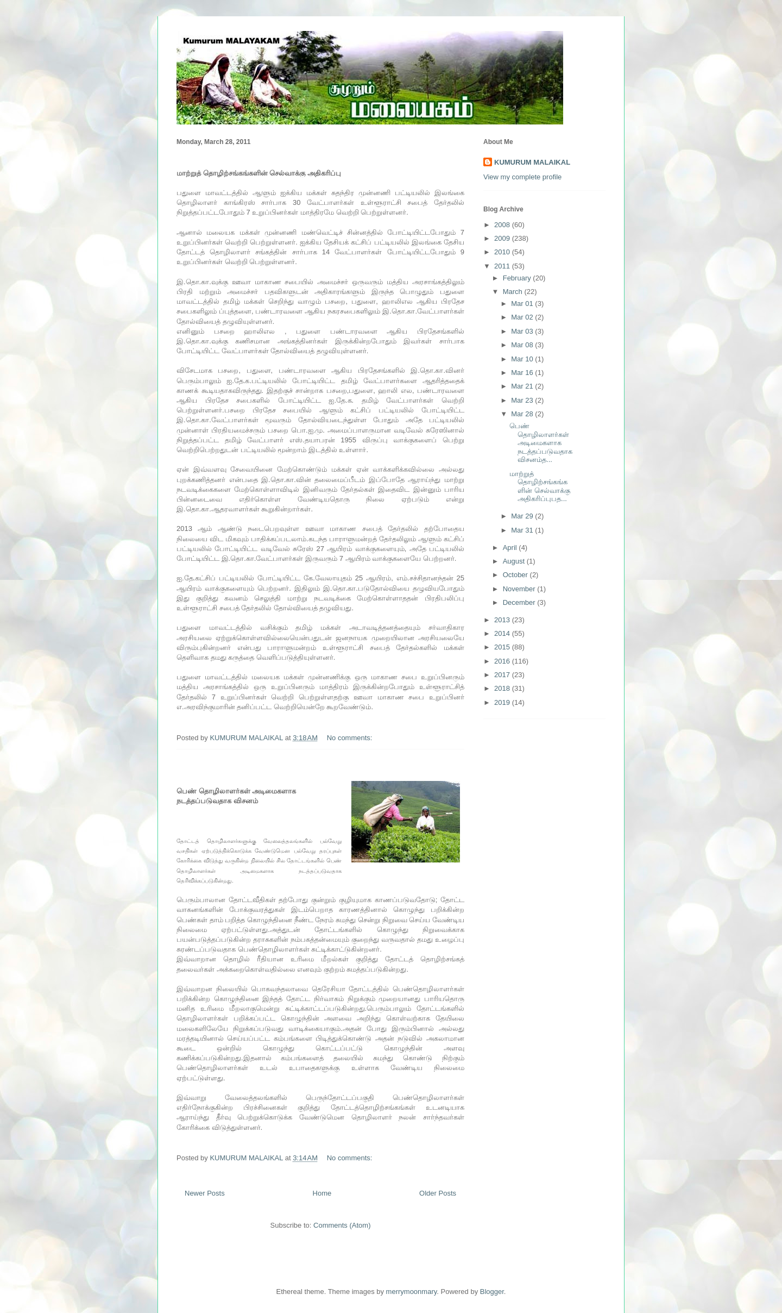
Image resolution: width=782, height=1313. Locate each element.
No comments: (350, 738)
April (511, 547)
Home (322, 1193)
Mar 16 (523, 372)
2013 (503, 620)
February (518, 278)
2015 (503, 647)
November (520, 589)
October (516, 575)
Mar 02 (523, 317)
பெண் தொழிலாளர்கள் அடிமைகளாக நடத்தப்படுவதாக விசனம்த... (540, 443)
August (515, 561)
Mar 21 (523, 386)
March (514, 291)
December (520, 602)
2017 (503, 675)
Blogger (492, 1291)
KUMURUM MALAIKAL (532, 162)
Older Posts (437, 1193)
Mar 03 (523, 331)
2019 (503, 702)
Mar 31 (523, 530)
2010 (503, 252)
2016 (503, 661)
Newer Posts (205, 1193)
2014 (503, 633)
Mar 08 (523, 345)
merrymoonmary (411, 1291)
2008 (503, 225)
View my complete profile (522, 177)
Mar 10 (523, 359)
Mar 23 (523, 400)
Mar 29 (523, 516)
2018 (503, 688)
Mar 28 (523, 414)
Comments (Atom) (341, 1225)
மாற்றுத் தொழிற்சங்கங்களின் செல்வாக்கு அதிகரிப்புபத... (539, 486)
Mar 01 (523, 303)
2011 (503, 266)
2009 (503, 238)
